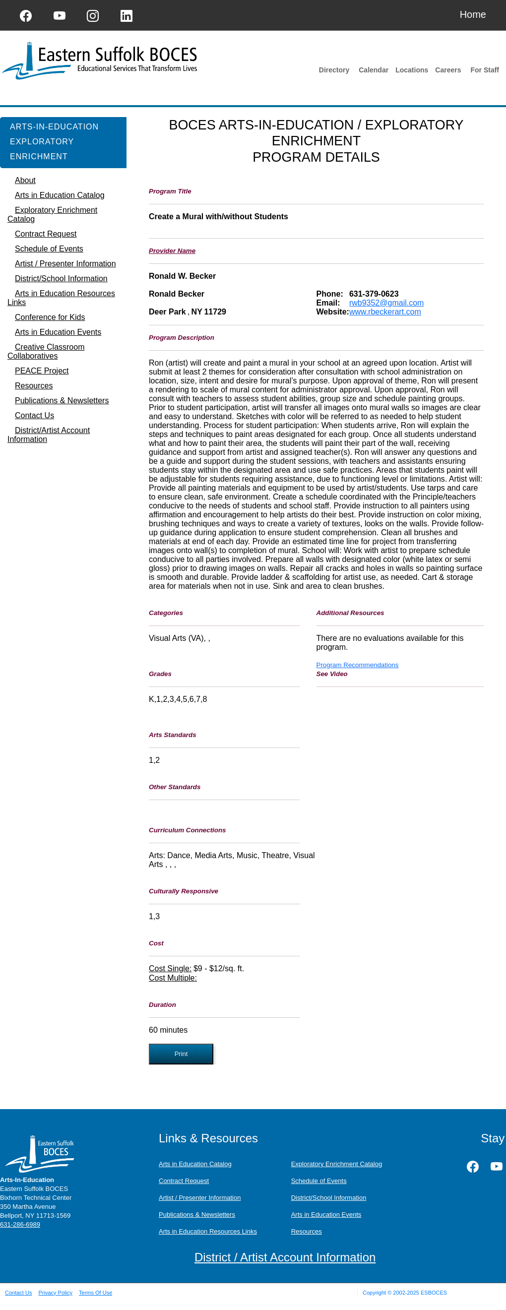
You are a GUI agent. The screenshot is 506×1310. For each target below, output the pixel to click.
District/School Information (329, 1197)
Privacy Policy (55, 1293)
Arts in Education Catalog (195, 1164)
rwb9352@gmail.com (386, 303)
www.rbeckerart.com (385, 312)
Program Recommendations (357, 665)
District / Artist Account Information (285, 1257)
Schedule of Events (319, 1181)
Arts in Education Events (326, 1214)
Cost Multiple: (173, 978)
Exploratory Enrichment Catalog (336, 1164)
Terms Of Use (95, 1293)
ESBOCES (434, 1293)
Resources (306, 1231)
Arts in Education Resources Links (208, 1231)
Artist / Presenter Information (200, 1197)
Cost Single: (170, 968)
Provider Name (172, 250)
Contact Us (18, 1293)
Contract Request (184, 1181)
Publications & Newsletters (197, 1214)
